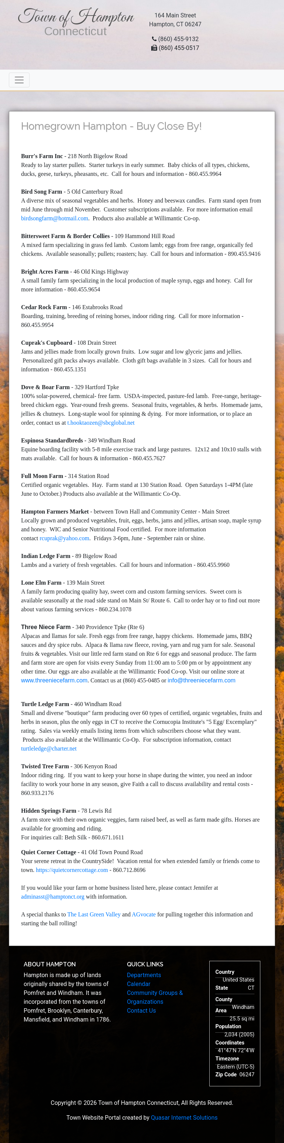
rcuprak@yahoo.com (64, 538)
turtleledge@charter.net (49, 748)
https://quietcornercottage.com (72, 870)
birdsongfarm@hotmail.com (54, 218)
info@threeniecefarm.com (201, 680)
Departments (144, 975)
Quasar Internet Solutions (184, 1117)
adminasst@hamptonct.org (53, 896)
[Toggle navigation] (19, 80)
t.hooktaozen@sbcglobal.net (101, 423)
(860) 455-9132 (178, 39)
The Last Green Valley (94, 914)
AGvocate (144, 914)
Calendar (138, 983)
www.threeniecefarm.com (54, 680)
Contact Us (141, 1010)
